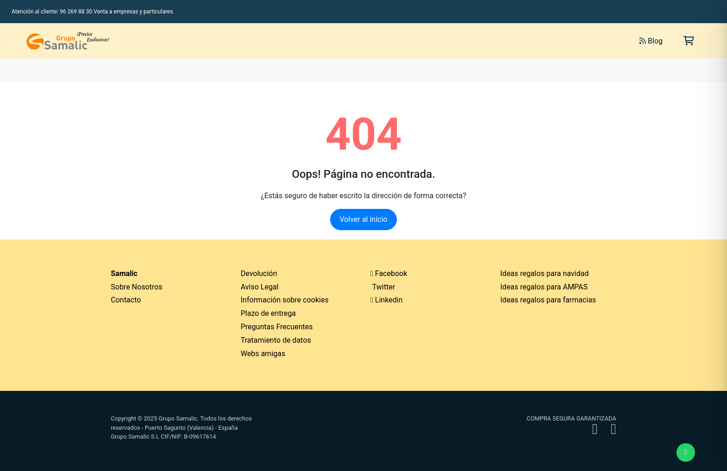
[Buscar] (528, 41)
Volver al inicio (364, 219)
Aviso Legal (260, 287)
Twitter (382, 287)
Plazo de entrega (268, 313)
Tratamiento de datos (276, 340)
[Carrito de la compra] (688, 41)
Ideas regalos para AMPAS (543, 287)
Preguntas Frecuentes (277, 326)
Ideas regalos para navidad (544, 273)
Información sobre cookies (285, 299)
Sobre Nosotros (136, 287)
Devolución (259, 273)
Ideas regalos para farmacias (548, 299)
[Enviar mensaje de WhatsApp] (685, 452)
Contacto (126, 299)
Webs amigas (263, 353)
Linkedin (386, 299)
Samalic (124, 273)
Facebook (388, 273)
